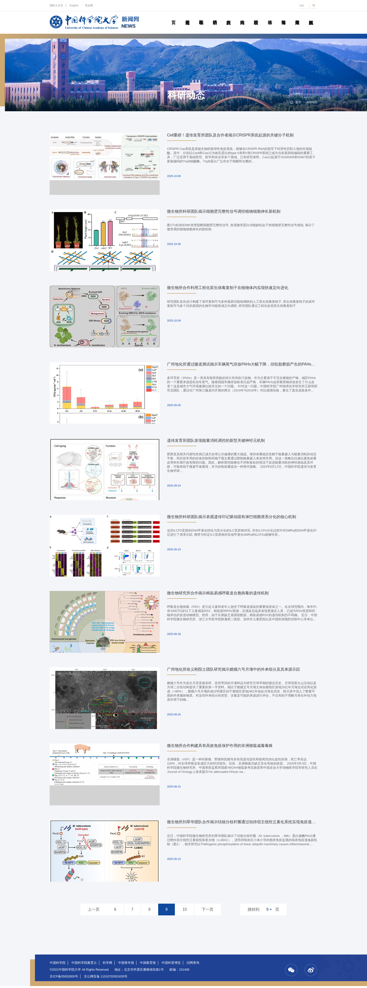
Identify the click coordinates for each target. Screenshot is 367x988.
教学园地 (201, 17)
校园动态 (256, 17)
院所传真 (228, 17)
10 (184, 911)
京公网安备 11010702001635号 (106, 978)
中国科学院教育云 (84, 964)
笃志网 (89, 5)
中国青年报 (126, 964)
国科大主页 (56, 5)
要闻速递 (187, 17)
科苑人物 (242, 17)
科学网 (107, 964)
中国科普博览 (171, 964)
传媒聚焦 (297, 17)
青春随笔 (283, 17)
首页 (173, 17)
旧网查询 (193, 964)
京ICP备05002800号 (64, 978)
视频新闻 (311, 17)
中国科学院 (58, 964)
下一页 (207, 911)
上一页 (94, 911)
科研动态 (214, 17)
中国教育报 (148, 964)
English (74, 5)
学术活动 (269, 17)
